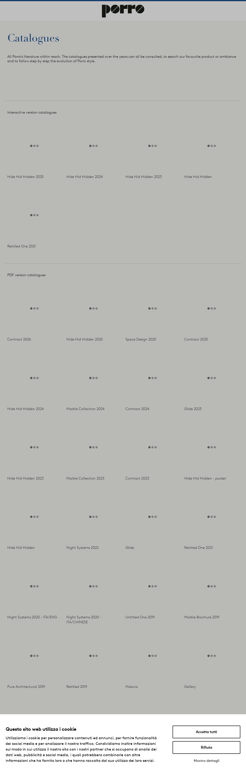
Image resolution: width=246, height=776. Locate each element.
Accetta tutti (206, 732)
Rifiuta (206, 747)
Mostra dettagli (206, 761)
